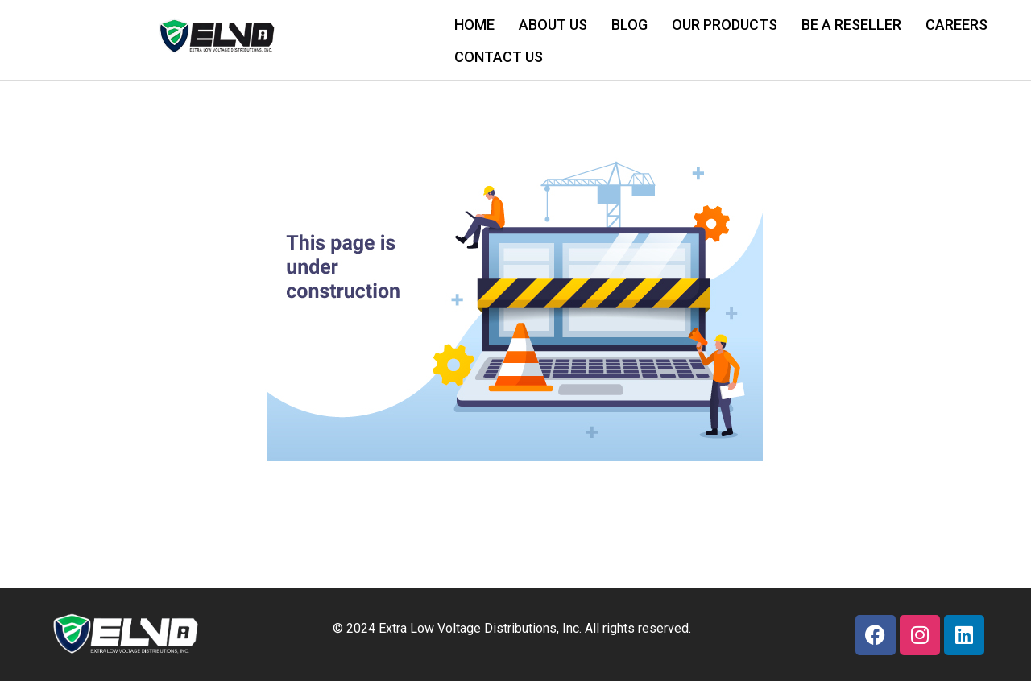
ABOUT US (553, 24)
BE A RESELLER (851, 24)
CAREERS (956, 24)
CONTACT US (498, 56)
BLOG (629, 24)
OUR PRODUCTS (724, 24)
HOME (474, 24)
